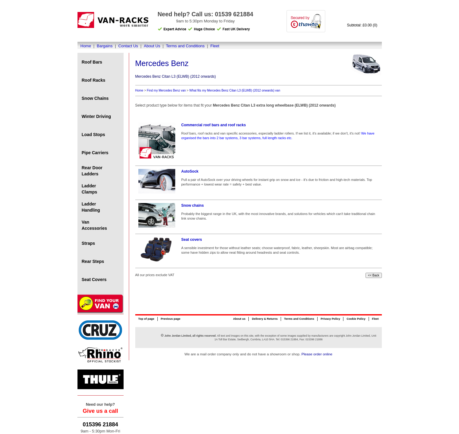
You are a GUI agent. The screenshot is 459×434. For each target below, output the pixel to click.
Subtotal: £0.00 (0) (362, 25)
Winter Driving (96, 116)
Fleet (214, 46)
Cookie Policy (355, 318)
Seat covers (191, 239)
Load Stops (93, 134)
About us (239, 318)
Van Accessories (94, 225)
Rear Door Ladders (92, 170)
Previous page (170, 318)
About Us (152, 46)
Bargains (105, 46)
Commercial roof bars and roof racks (213, 125)
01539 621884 (234, 14)
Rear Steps (93, 261)
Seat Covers (94, 279)
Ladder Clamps (89, 188)
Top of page (146, 318)
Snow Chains (95, 98)
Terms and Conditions (185, 46)
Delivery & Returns (265, 318)
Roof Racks (93, 80)
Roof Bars (92, 62)
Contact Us (128, 46)
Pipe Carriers (95, 152)
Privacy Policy (330, 318)
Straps (88, 243)
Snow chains (192, 205)
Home (86, 46)
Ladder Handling (91, 207)
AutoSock (190, 171)
